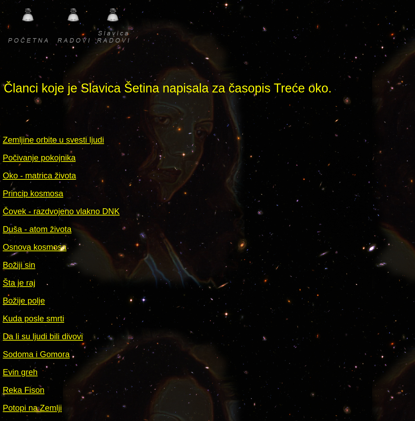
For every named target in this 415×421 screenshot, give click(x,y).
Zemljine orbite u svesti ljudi (53, 139)
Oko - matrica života (39, 175)
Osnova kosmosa (34, 247)
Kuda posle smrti (33, 318)
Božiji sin (19, 264)
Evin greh (20, 372)
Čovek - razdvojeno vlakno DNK (61, 211)
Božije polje (24, 300)
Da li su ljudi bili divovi (43, 336)
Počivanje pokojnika (39, 157)
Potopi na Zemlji (32, 407)
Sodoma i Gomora (36, 354)
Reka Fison (23, 390)
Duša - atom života (37, 229)
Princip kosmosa (33, 193)
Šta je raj (19, 282)
